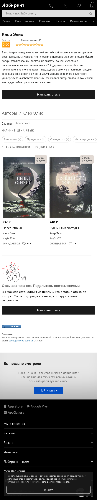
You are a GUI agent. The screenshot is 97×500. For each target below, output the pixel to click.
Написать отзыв (48, 94)
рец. (40, 157)
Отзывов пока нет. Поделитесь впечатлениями (41, 286)
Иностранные (24, 21)
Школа (60, 21)
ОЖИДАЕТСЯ (11, 243)
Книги (6, 21)
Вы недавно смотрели (22, 363)
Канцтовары (78, 21)
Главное (44, 21)
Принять (48, 490)
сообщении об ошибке (21, 340)
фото (40, 160)
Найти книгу (48, 390)
